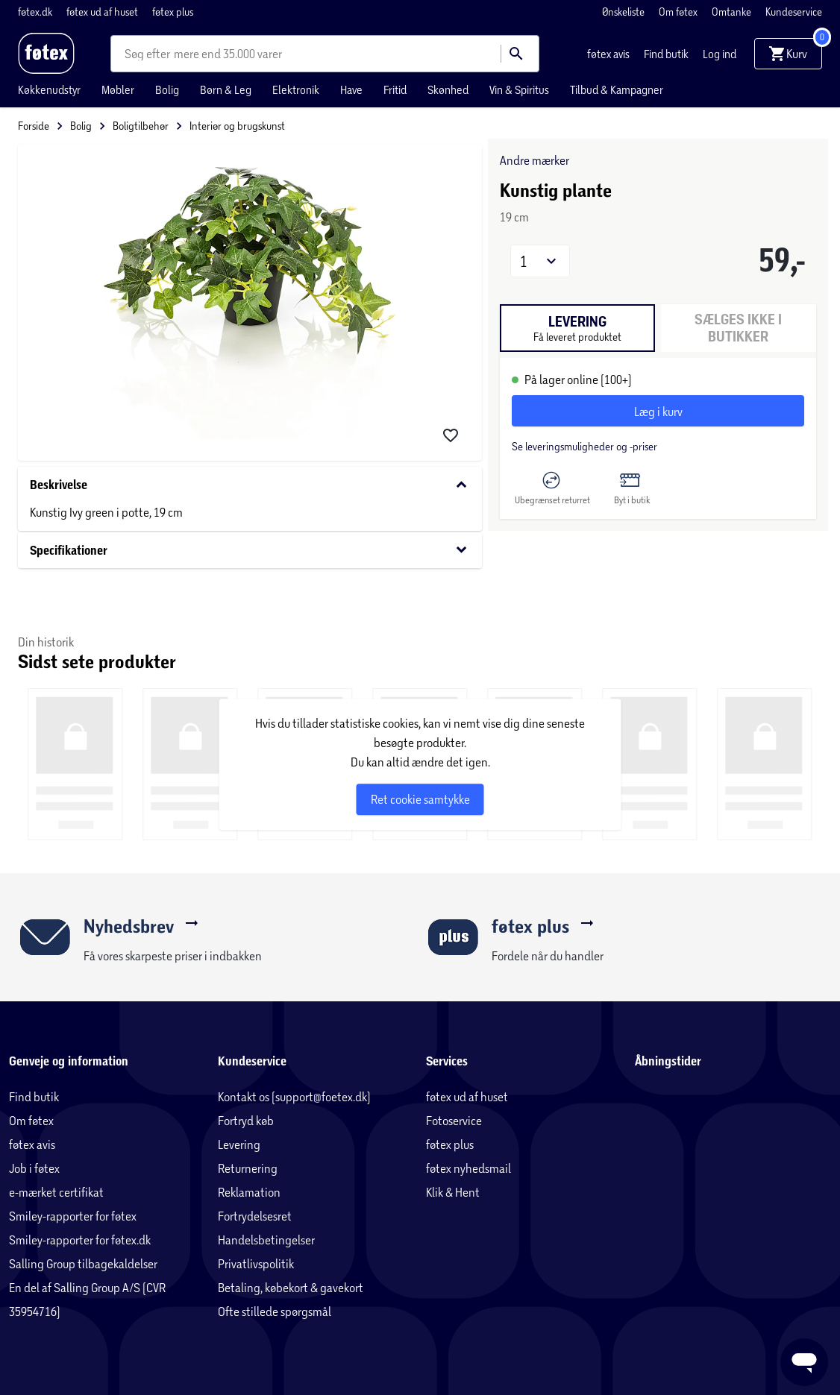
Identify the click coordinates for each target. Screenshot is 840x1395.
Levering (239, 1144)
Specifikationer (250, 550)
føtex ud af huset (103, 11)
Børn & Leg (225, 89)
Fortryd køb (246, 1120)
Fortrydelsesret (255, 1216)
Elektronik (295, 89)
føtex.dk (36, 11)
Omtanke (732, 11)
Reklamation (249, 1192)
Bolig (167, 89)
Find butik (667, 53)
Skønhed (447, 89)
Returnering (248, 1168)
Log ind (719, 53)
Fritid (395, 89)
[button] (540, 261)
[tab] (577, 328)
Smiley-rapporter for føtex (73, 1216)
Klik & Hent (453, 1192)
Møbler (117, 89)
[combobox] (149, 54)
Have (351, 89)
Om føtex (679, 11)
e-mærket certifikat (56, 1192)
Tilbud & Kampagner (616, 89)
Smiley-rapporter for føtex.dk (80, 1239)
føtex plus (172, 11)
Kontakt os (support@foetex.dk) (294, 1096)
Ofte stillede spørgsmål (274, 1311)
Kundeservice (793, 11)
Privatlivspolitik (256, 1263)
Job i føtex (34, 1168)
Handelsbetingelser (266, 1239)
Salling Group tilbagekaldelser (83, 1263)
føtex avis (609, 53)
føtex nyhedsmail (468, 1168)
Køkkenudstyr (49, 89)
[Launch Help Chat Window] (804, 1362)
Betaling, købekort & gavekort (290, 1287)
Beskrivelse (250, 485)
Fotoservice (454, 1120)
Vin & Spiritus (519, 89)
